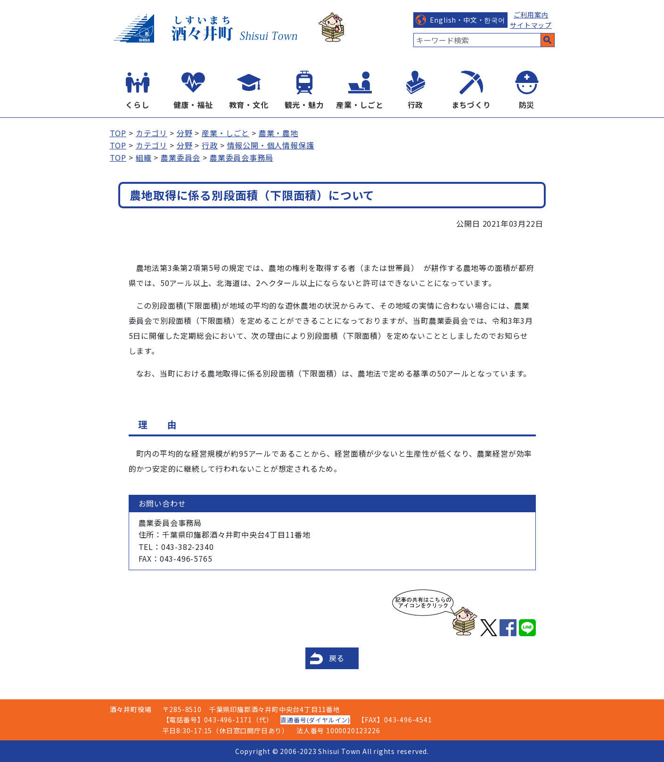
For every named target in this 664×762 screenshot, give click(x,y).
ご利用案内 (531, 14)
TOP (118, 133)
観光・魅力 (304, 104)
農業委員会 (180, 157)
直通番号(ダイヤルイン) (315, 719)
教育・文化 (249, 104)
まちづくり (471, 104)
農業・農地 (278, 133)
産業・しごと (360, 104)
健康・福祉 (193, 104)
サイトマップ (531, 25)
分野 (185, 133)
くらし (137, 104)
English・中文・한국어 (467, 20)
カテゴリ (151, 133)
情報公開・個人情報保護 (270, 145)
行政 (416, 104)
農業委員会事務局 (241, 157)
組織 (144, 157)
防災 (527, 104)
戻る (337, 658)
